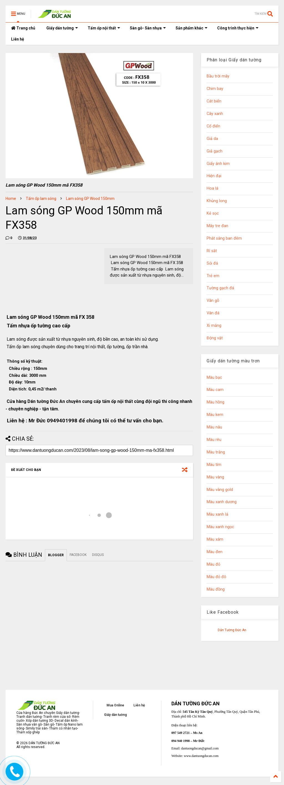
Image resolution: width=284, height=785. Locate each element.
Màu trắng (216, 452)
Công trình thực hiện (237, 28)
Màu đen (214, 552)
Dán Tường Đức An (232, 630)
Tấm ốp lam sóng (41, 198)
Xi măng (214, 325)
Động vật (215, 338)
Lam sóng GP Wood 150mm (90, 198)
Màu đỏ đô (216, 577)
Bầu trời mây (218, 76)
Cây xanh (215, 113)
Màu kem (215, 414)
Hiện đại (214, 176)
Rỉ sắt (212, 251)
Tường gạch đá (220, 288)
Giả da (212, 138)
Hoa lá (212, 188)
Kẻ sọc (213, 213)
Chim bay (215, 88)
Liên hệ (17, 39)
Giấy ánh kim (218, 163)
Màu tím (214, 464)
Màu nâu (214, 427)
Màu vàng (215, 477)
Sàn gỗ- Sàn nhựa (148, 28)
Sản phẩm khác (191, 28)
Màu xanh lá (217, 514)
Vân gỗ (213, 300)
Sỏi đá (212, 263)
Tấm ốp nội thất (104, 28)
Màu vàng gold (220, 489)
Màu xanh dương (222, 502)
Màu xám (215, 539)
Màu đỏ (213, 564)
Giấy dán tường (62, 28)
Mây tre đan (217, 226)
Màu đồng (216, 589)
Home (11, 198)
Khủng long (217, 201)
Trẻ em (213, 276)
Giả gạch (214, 151)
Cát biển (214, 101)
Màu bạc (214, 377)
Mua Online (115, 705)
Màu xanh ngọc (220, 527)
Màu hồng (215, 402)
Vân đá (213, 313)
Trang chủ (23, 28)
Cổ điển (213, 126)
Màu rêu (214, 439)
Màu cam (215, 389)
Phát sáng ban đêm (224, 238)
